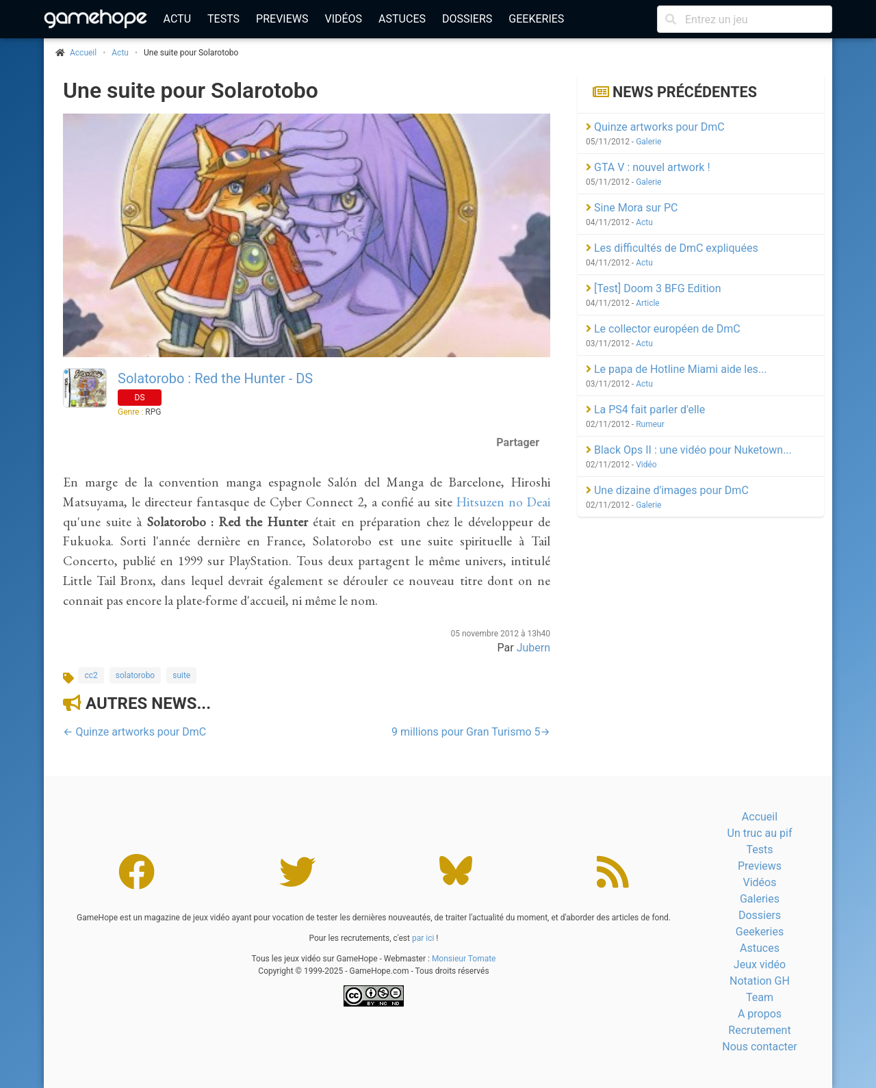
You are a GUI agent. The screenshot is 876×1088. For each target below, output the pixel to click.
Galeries (760, 898)
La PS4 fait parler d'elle (645, 409)
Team (759, 997)
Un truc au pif (760, 833)
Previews (282, 18)
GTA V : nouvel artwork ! (648, 167)
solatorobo (135, 675)
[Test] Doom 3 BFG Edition (653, 288)
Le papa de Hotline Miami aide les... (676, 369)
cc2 (90, 675)
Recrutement (759, 1030)
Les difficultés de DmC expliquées (672, 248)
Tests (223, 18)
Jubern (533, 647)
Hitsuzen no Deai (503, 501)
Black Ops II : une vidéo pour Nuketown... (689, 449)
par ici (423, 938)
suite (181, 675)
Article (648, 303)
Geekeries (536, 18)
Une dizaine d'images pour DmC (667, 490)
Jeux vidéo (760, 964)
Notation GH (760, 980)
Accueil (759, 816)
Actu (177, 18)
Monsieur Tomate (464, 958)
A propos (760, 1013)
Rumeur (650, 424)
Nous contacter (759, 1046)
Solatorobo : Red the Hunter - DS (215, 378)
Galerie (648, 141)
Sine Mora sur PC (632, 207)
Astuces (402, 18)
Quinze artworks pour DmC (655, 126)
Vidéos (343, 18)
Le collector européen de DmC (663, 328)
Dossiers (467, 18)
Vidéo (646, 464)
